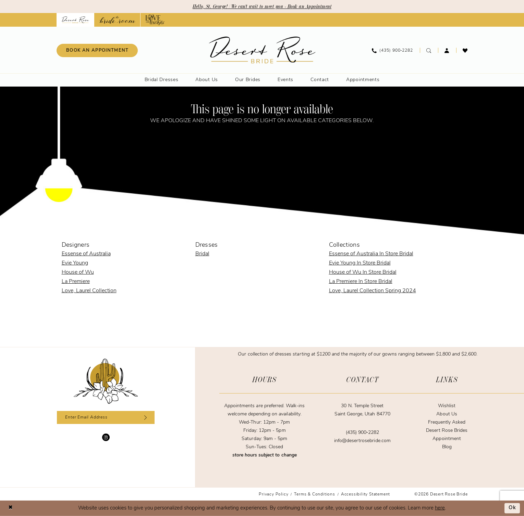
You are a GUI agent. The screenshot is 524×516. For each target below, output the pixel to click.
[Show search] (429, 50)
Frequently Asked (447, 422)
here (440, 508)
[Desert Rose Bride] (106, 381)
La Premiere (76, 281)
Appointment (446, 438)
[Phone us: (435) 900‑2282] (392, 50)
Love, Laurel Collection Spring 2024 (372, 291)
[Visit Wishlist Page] (465, 50)
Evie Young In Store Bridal (360, 263)
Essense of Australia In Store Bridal (371, 254)
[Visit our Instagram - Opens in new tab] (106, 437)
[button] (447, 50)
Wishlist (446, 406)
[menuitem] (97, 50)
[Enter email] (106, 417)
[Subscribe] (144, 417)
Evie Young (75, 263)
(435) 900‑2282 (362, 432)
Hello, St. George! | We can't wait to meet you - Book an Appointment (262, 6)
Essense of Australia (86, 254)
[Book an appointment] (97, 50)
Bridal (202, 254)
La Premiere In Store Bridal (360, 281)
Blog (447, 447)
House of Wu (78, 272)
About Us (446, 414)
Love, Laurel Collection (89, 291)
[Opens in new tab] (117, 20)
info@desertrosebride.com (362, 440)
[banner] (262, 50)
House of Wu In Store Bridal (363, 272)
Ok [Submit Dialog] (512, 508)
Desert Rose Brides (447, 430)
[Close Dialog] (10, 508)
